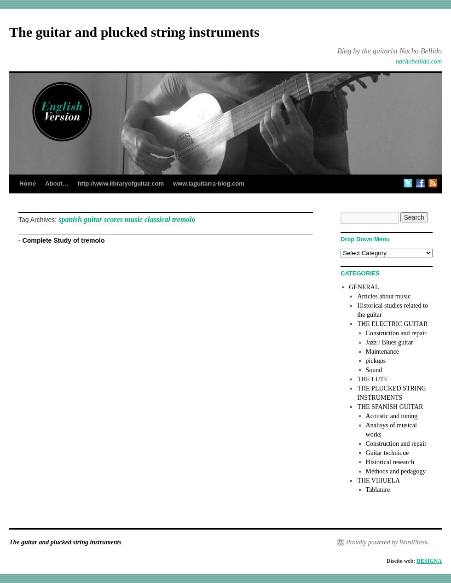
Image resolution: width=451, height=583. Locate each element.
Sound (374, 370)
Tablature (378, 489)
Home (27, 183)
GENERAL (364, 287)
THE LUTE (372, 379)
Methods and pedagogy (396, 471)
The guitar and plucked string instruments (134, 32)
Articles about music (384, 296)
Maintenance (382, 351)
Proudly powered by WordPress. (387, 542)
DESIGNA (429, 561)
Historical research (390, 462)
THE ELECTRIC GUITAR (392, 324)
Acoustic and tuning (392, 416)
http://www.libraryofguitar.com (121, 183)
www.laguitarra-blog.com (208, 183)
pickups (376, 360)
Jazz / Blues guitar (389, 342)
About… (57, 183)
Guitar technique (387, 452)
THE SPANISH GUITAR (390, 406)
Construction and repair (396, 333)
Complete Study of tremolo (64, 240)
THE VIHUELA (378, 480)
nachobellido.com (419, 61)
